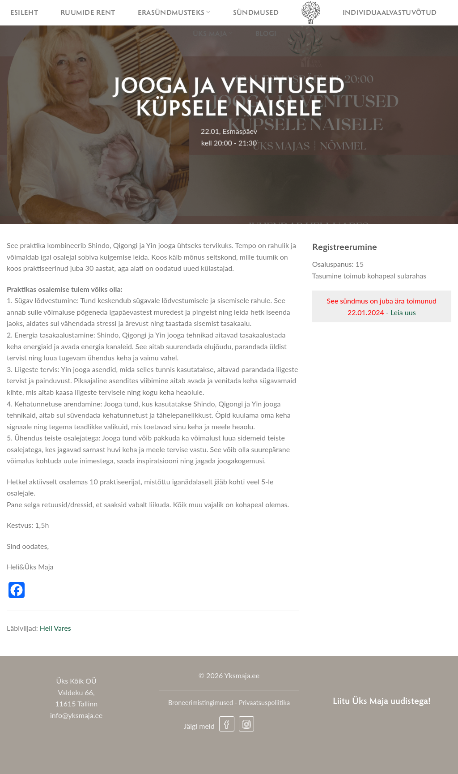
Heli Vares (55, 628)
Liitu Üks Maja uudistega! (382, 700)
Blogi (266, 33)
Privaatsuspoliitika (264, 702)
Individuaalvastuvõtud (390, 12)
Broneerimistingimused (200, 702)
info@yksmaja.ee (76, 715)
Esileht (24, 12)
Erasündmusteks (174, 12)
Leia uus (403, 312)
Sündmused (256, 12)
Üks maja (213, 33)
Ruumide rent (87, 12)
